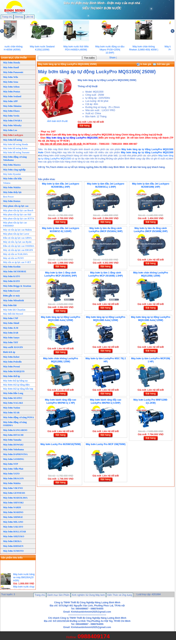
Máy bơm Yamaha (12, 439)
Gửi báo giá (161, 64)
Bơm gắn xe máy (11, 295)
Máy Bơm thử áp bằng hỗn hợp (18, 388)
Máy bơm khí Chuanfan (14, 309)
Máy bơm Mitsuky (12, 125)
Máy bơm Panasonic (13, 72)
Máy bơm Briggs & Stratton (17, 286)
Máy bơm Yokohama (13, 449)
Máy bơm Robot (11, 357)
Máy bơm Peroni (11, 366)
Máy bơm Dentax (11, 201)
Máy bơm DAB (10, 332)
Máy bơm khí (10, 305)
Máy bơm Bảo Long (13, 393)
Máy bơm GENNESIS (14, 493)
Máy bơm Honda (11, 62)
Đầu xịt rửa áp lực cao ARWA (17, 238)
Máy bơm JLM (10, 328)
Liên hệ (29, 16)
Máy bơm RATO (11, 281)
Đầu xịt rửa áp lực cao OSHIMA (18, 246)
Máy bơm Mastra (11, 164)
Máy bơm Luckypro (13, 135)
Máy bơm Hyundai (12, 174)
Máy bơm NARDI (12, 507)
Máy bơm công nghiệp (14, 169)
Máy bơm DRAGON (13, 478)
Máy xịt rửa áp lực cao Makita (17, 229)
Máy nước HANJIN (13, 347)
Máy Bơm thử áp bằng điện (16, 384)
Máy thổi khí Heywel (13, 313)
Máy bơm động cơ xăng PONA (18, 417)
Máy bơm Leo (10, 130)
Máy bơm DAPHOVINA (15, 454)
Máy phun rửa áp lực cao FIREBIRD (15, 224)
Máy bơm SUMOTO (13, 551)
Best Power (8, 196)
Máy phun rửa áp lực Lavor (16, 233)
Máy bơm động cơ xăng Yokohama (15, 158)
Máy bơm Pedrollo (12, 361)
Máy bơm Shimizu (12, 106)
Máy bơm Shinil (11, 323)
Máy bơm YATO (11, 473)
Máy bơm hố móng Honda (15, 144)
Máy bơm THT (10, 342)
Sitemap (19, 16)
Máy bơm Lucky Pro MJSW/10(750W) (60, 444)
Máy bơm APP (10, 101)
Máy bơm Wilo (10, 77)
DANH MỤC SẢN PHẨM (14, 57)
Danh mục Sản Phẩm (58, 595)
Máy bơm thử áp (11, 376)
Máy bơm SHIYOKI (13, 502)
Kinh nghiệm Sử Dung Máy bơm (88, 595)
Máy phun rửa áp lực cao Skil (17, 214)
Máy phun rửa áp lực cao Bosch (18, 210)
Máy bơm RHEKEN (13, 546)
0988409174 (93, 636)
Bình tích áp (9, 352)
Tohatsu (6, 183)
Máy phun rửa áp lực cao (15, 206)
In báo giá (144, 64)
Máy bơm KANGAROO (15, 430)
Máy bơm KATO (11, 276)
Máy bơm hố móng (12, 140)
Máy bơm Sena (10, 82)
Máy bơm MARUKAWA (15, 497)
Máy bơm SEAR (11, 412)
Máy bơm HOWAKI (13, 444)
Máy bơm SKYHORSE (14, 271)
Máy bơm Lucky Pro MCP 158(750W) (106, 444)
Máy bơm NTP (10, 464)
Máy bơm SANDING (13, 459)
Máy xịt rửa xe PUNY (13, 258)
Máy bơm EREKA (12, 541)
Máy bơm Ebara (11, 111)
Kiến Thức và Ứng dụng (119, 595)
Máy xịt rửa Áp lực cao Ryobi (17, 242)
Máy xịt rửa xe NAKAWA (15, 254)
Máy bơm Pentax (11, 91)
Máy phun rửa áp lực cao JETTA (18, 218)
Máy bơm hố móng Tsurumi (16, 152)
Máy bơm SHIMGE (13, 517)
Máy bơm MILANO (13, 522)
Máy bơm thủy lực (12, 192)
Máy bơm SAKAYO (13, 526)
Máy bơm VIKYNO (13, 488)
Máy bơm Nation (11, 407)
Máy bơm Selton (11, 86)
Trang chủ (7, 16)
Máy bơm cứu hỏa (12, 178)
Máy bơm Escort (11, 290)
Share (112, 57)
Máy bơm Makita (11, 187)
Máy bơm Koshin (11, 266)
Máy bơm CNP (10, 318)
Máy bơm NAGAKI (13, 403)
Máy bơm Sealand (12, 96)
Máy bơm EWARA (12, 120)
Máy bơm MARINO (13, 512)
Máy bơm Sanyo (11, 337)
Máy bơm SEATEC (12, 398)
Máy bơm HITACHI (13, 435)
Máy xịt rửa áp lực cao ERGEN (18, 250)
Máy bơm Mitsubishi (13, 300)
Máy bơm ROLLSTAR (14, 531)
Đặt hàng (85, 125)
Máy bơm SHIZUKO (13, 536)
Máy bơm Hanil (11, 67)
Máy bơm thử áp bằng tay (15, 380)
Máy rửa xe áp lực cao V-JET (17, 262)
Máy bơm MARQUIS (14, 371)
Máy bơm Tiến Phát (13, 468)
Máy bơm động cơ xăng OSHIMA (15, 424)
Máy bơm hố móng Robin (15, 148)
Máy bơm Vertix (11, 115)
